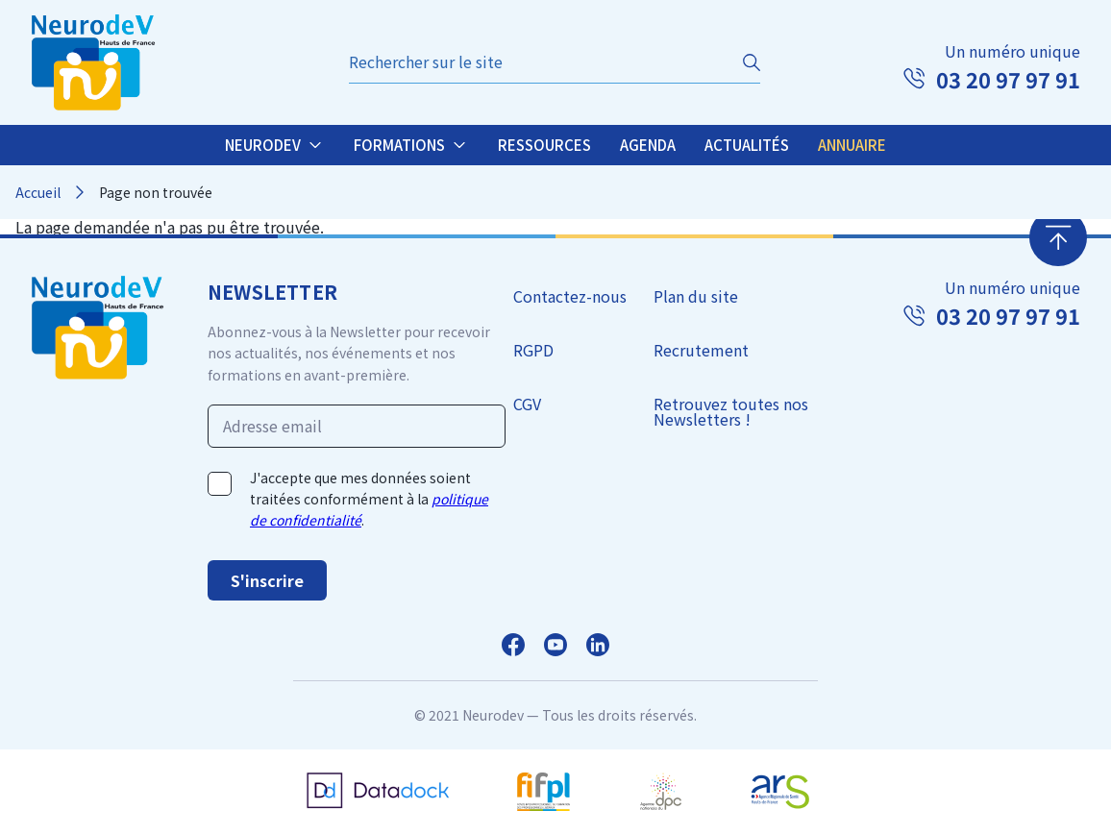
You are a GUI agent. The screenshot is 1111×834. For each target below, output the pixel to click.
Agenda (648, 145)
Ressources (544, 145)
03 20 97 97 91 (1008, 78)
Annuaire (852, 145)
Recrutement (701, 349)
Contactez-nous (570, 295)
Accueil (38, 192)
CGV (527, 403)
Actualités (746, 145)
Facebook (513, 644)
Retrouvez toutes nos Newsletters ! (731, 411)
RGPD (533, 349)
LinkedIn (597, 644)
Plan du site (696, 295)
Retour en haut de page (1058, 237)
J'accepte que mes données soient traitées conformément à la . (369, 499)
